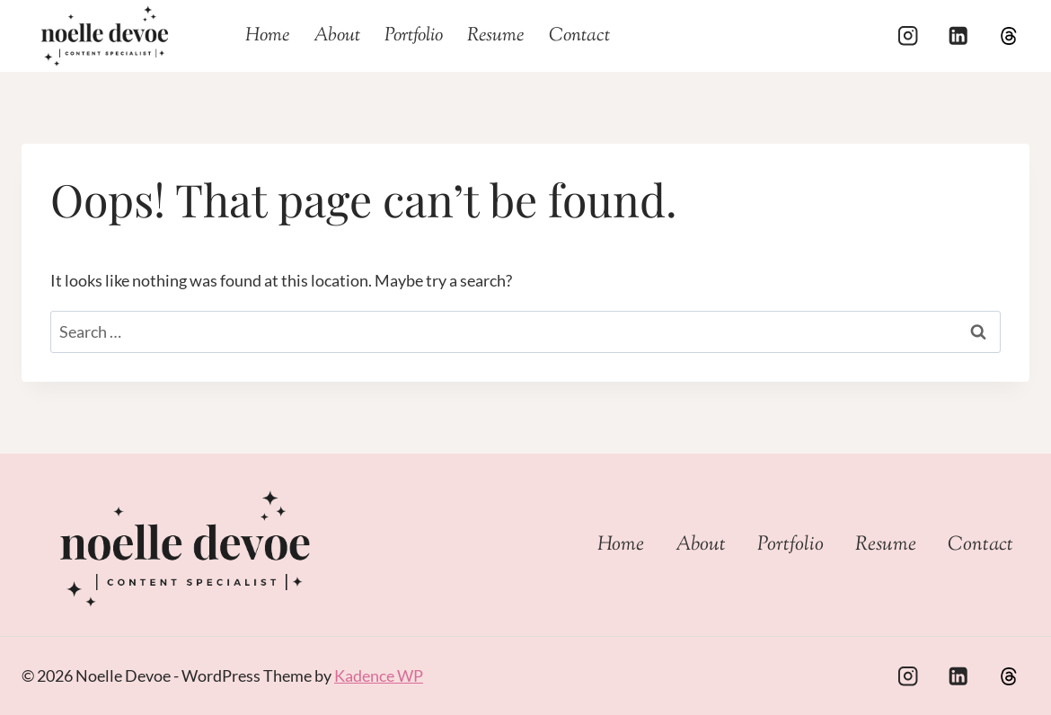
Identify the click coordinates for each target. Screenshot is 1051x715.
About (337, 35)
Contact (579, 35)
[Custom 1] (1008, 676)
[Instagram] (908, 36)
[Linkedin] (958, 36)
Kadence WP (378, 675)
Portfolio (413, 35)
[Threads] (1008, 36)
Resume (495, 35)
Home (267, 35)
